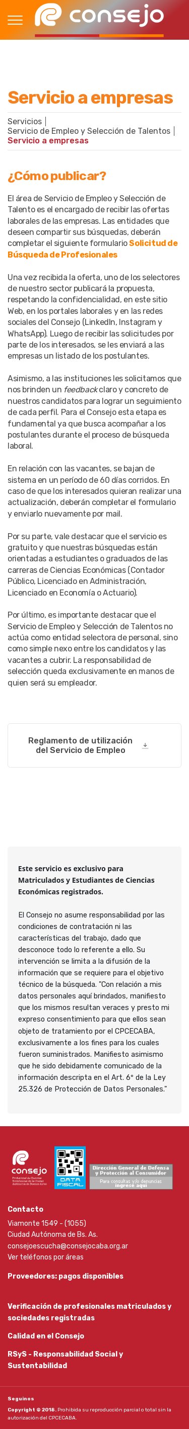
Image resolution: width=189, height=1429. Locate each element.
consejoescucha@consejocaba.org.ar (68, 1246)
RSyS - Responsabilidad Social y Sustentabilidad (65, 1360)
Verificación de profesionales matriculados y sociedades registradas (89, 1312)
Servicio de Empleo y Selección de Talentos (89, 131)
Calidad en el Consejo (46, 1336)
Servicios (25, 121)
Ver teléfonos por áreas (46, 1257)
